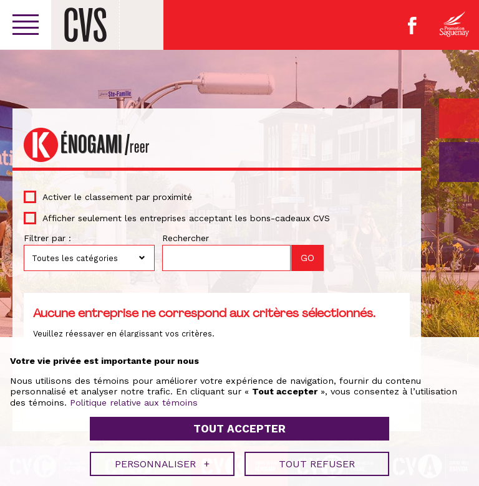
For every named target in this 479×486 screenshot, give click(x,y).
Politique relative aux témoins (134, 399)
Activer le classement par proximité (117, 197)
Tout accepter (239, 426)
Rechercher (185, 238)
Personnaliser (162, 461)
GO (459, 162)
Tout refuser (317, 461)
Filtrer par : (47, 238)
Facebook (412, 25)
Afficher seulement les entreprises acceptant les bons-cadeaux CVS (186, 218)
